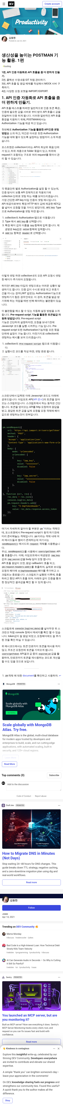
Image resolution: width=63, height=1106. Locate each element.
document (28, 675)
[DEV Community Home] (11, 4)
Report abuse (40, 796)
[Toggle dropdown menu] (59, 684)
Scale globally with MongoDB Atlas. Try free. (26, 727)
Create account (52, 4)
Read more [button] (31, 882)
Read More (9, 764)
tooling (7, 66)
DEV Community (25, 926)
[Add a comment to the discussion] (33, 786)
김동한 (12, 38)
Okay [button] (7, 1100)
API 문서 (38, 399)
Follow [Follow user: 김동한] (31, 907)
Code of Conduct (24, 796)
